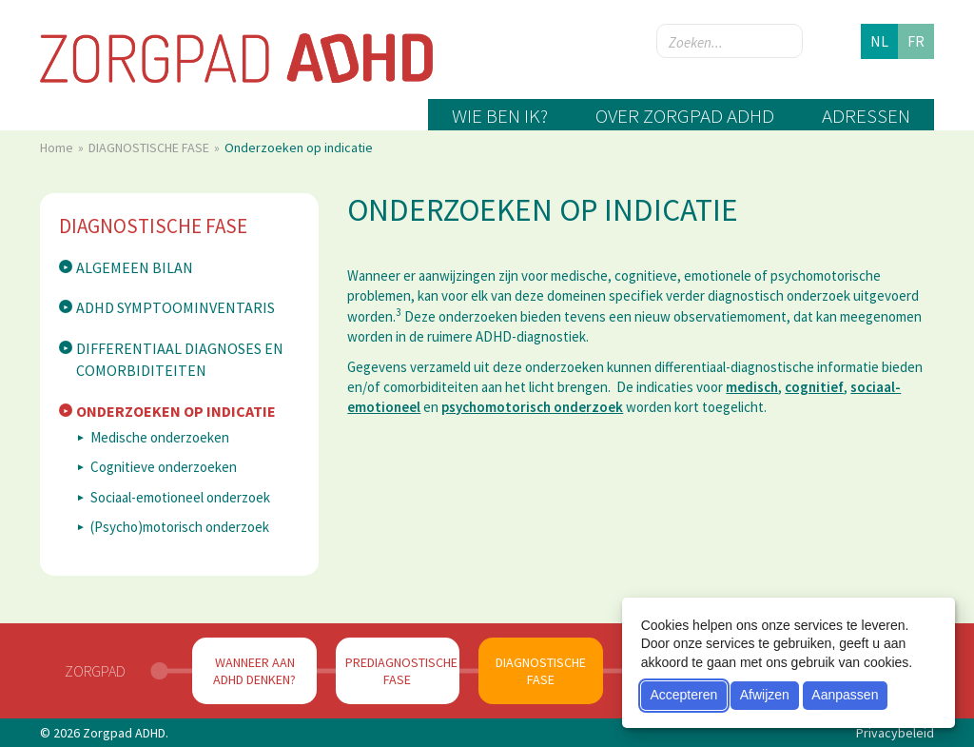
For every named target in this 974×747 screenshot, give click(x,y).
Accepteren (683, 694)
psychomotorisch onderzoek (532, 407)
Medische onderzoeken (159, 437)
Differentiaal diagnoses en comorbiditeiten (179, 359)
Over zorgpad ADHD (684, 115)
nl (879, 40)
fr (916, 40)
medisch (752, 387)
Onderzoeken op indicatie (176, 411)
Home (58, 147)
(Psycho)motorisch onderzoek (179, 527)
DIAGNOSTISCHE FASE (150, 147)
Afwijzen (764, 694)
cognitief (814, 387)
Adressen (866, 115)
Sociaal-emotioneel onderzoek (180, 497)
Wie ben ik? (500, 115)
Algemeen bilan (134, 267)
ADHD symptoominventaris (175, 307)
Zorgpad (95, 670)
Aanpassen (844, 694)
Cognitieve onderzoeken (163, 467)
